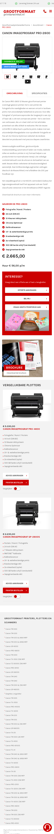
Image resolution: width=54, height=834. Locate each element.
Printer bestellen (14, 483)
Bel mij (27, 299)
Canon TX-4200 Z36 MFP (15, 802)
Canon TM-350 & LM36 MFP (16, 797)
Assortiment (38, 25)
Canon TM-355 (11, 720)
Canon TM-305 (11, 698)
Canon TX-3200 (11, 711)
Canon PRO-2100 (12, 784)
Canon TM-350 (11, 629)
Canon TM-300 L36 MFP (14, 737)
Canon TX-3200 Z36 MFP (15, 789)
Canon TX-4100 (11, 741)
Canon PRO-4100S (12, 707)
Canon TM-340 (11, 681)
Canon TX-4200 (11, 763)
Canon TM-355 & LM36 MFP (16, 642)
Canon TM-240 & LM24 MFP (16, 754)
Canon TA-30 (10, 771)
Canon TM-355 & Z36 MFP (15, 724)
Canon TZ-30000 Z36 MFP (15, 664)
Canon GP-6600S (12, 728)
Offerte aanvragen (27, 290)
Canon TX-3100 (11, 702)
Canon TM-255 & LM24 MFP (16, 638)
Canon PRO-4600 (12, 806)
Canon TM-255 (11, 715)
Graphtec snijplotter (13, 694)
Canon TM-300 (11, 655)
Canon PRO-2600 (12, 767)
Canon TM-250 (11, 633)
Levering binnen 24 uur (29, 3)
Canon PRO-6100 (12, 668)
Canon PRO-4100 (12, 823)
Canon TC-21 (10, 750)
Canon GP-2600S (12, 672)
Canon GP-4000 (11, 646)
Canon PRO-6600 (12, 651)
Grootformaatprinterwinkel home (16, 25)
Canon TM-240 (11, 677)
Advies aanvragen (14, 475)
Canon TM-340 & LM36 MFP (16, 758)
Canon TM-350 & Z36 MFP (15, 685)
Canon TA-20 (10, 733)
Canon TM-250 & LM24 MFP (16, 793)
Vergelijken (7, 489)
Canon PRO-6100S (12, 746)
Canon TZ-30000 (12, 819)
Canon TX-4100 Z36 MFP (15, 780)
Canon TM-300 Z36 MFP (14, 776)
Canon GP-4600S (12, 689)
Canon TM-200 (11, 810)
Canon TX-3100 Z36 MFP (15, 659)
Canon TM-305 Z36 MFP (14, 815)
